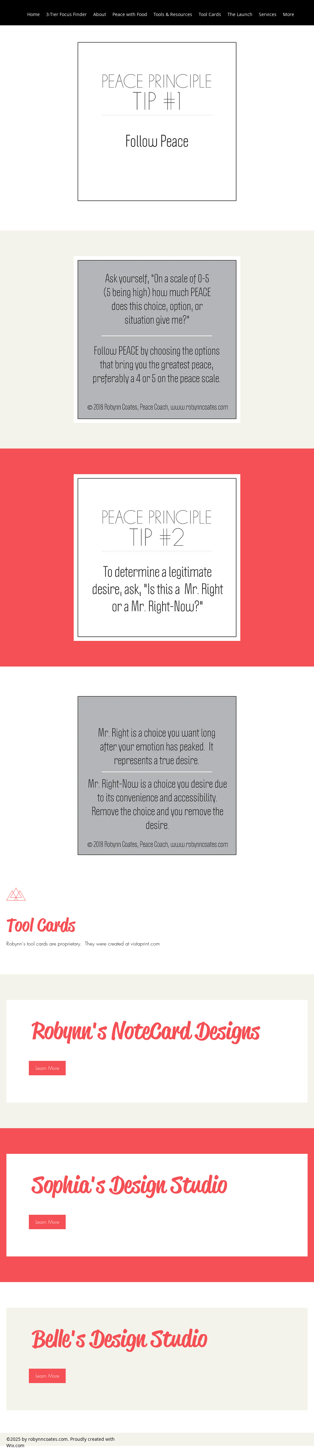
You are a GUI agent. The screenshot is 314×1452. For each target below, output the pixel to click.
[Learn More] (47, 1068)
